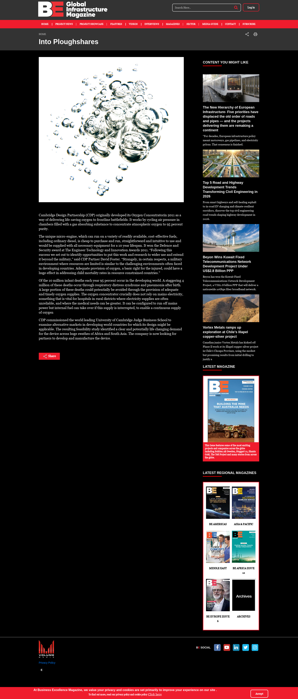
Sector (190, 24)
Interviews (151, 24)
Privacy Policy (47, 662)
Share (49, 356)
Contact (230, 24)
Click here (155, 694)
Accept (259, 693)
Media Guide (210, 24)
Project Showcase (91, 24)
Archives (243, 598)
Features (116, 24)
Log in (250, 7)
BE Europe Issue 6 (217, 601)
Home (44, 24)
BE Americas (217, 506)
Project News (64, 24)
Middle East (217, 550)
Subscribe (249, 24)
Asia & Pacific (243, 506)
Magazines (173, 24)
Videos (133, 24)
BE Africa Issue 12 (243, 552)
